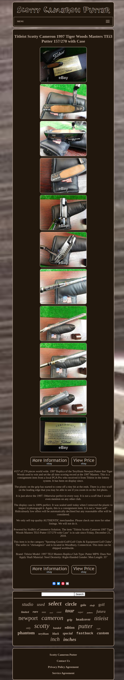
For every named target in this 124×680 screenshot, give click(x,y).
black (55, 633)
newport (28, 618)
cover (59, 612)
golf (101, 604)
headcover (83, 619)
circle (71, 604)
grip (69, 619)
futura (100, 611)
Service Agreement (63, 673)
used (41, 604)
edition (70, 627)
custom (103, 633)
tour (69, 610)
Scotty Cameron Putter (63, 654)
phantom (26, 632)
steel (51, 613)
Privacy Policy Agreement (63, 667)
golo (83, 605)
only (28, 628)
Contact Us (63, 660)
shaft (92, 605)
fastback (84, 633)
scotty (41, 625)
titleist (101, 618)
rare (35, 611)
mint (44, 612)
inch (55, 639)
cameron (52, 617)
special (68, 633)
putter (85, 626)
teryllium (43, 633)
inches (69, 639)
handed (57, 628)
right (98, 628)
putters (90, 612)
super (80, 612)
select (55, 603)
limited (25, 611)
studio (27, 604)
